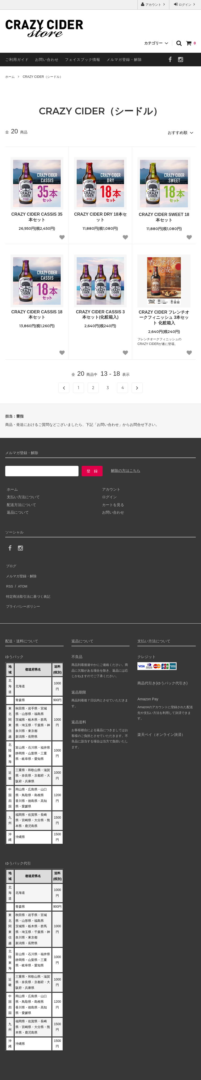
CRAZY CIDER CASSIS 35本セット (36, 216)
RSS (9, 579)
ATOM (21, 579)
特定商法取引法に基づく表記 (29, 586)
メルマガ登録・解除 (124, 59)
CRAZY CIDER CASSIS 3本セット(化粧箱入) (100, 313)
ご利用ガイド (17, 59)
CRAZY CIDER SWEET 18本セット (164, 216)
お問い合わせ (47, 59)
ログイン (185, 4)
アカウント (153, 4)
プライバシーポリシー (23, 594)
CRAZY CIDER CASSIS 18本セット (36, 313)
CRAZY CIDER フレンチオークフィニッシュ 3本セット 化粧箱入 (164, 316)
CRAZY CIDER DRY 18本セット (100, 216)
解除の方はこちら (125, 469)
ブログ (10, 563)
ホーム (10, 77)
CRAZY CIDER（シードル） (43, 77)
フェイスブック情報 (82, 59)
